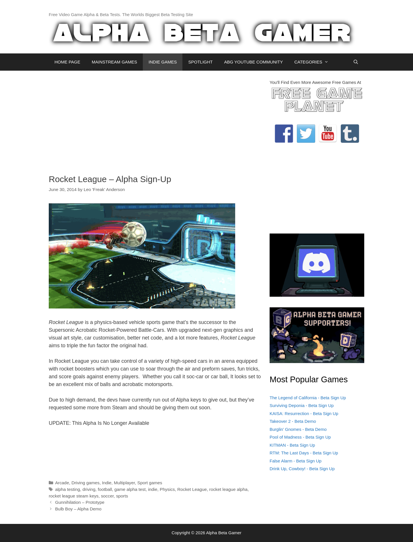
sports (122, 495)
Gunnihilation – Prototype (79, 502)
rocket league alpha (228, 489)
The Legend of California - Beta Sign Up (308, 397)
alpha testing (67, 489)
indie (152, 489)
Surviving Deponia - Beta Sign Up (302, 405)
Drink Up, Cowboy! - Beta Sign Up (302, 468)
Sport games (149, 482)
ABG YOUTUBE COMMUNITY (253, 61)
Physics (167, 489)
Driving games (85, 482)
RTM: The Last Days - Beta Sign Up (304, 452)
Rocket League (192, 489)
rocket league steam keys (73, 495)
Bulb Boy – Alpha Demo (78, 508)
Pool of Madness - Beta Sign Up (300, 437)
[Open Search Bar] (355, 62)
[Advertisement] (155, 119)
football (105, 489)
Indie (106, 482)
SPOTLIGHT (200, 61)
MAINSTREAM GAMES (114, 61)
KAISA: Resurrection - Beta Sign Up (304, 413)
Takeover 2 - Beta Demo (293, 421)
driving (88, 489)
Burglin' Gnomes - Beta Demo (298, 429)
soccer (107, 495)
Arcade (62, 482)
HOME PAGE (67, 61)
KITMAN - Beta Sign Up (292, 445)
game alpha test (130, 489)
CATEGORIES (314, 62)
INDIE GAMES (163, 61)
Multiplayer (124, 482)
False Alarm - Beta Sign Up (296, 460)
